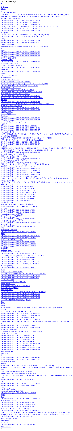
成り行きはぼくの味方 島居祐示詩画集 (14, 160)
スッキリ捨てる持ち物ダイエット (12, 329)
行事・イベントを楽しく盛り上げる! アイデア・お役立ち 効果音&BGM (25, 164)
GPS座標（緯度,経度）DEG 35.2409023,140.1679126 (18, 190)
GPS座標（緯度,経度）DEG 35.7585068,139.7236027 (18, 339)
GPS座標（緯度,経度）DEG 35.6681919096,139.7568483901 (20, 128)
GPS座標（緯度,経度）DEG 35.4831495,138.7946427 (18, 402)
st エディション (6, 427)
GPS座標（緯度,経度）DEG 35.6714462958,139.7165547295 (20, 96)
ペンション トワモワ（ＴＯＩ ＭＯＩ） (15, 408)
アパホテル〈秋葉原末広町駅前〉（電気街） (16, 82)
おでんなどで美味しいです (10, 63)
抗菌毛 (3, 305)
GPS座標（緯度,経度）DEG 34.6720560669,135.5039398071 (20, 54)
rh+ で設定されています (9, 230)
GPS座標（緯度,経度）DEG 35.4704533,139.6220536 (18, 196)
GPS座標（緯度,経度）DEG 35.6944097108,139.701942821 (20, 42)
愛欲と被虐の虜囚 (7, 290)
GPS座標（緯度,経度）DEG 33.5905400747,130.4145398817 (20, 383)
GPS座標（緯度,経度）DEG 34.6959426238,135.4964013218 (20, 30)
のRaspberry (5, 421)
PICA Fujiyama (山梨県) (8, 400)
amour (3, 50)
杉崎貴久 (4, 74)
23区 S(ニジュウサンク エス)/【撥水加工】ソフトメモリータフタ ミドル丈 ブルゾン (29, 26)
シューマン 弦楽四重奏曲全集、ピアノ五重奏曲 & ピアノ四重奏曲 (23, 274)
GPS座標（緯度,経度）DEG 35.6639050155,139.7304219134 (20, 347)
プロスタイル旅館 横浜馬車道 (11, 106)
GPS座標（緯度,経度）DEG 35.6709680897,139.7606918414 (20, 174)
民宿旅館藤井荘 (6, 78)
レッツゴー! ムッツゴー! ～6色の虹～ (13, 154)
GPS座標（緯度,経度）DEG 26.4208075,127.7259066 (18, 425)
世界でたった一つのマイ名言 (11, 251)
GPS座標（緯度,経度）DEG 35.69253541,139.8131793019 (19, 86)
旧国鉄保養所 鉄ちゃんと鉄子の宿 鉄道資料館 (17, 90)
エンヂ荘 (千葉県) (7, 266)
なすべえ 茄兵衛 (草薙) (8, 12)
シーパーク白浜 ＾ (8, 114)
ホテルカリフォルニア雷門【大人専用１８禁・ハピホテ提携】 (22, 98)
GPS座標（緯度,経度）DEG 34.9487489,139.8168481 (18, 218)
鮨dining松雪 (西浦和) (8, 361)
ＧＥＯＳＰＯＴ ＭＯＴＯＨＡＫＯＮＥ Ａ (16, 311)
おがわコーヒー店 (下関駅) (10, 288)
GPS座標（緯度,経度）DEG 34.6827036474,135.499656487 (20, 142)
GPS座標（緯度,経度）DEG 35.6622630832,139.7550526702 (20, 359)
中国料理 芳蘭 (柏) (7, 351)
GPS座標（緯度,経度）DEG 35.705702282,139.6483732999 (20, 278)
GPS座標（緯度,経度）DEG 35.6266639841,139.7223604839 (20, 28)
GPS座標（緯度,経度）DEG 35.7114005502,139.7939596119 (20, 102)
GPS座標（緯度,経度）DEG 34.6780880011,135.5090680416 (20, 61)
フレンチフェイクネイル (9, 76)
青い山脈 (4, 100)
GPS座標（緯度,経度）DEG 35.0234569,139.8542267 (18, 186)
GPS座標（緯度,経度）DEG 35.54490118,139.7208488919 (19, 206)
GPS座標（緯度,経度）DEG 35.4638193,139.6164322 (18, 198)
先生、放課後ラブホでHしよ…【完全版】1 (15, 286)
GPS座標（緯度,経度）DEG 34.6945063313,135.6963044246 (20, 158)
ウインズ (4, 381)
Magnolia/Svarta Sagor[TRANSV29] (12, 391)
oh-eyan (3, 309)
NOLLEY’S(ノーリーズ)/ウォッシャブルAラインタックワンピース (23, 255)
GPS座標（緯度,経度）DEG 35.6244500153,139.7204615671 (20, 294)
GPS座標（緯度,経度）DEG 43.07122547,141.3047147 (18, 268)
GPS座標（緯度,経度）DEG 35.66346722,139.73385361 (19, 126)
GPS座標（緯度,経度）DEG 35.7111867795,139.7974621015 (20, 172)
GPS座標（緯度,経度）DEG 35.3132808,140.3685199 (18, 226)
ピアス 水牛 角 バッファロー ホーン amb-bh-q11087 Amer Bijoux (22, 140)
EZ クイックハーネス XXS (10, 80)
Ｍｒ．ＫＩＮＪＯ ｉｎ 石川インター (14, 122)
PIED (2, 302)
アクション (4, 116)
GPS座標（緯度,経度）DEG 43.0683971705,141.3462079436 (20, 222)
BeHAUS (4, 208)
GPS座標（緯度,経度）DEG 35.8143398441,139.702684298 (20, 108)
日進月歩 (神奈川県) (7, 280)
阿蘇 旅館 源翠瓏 (7, 132)
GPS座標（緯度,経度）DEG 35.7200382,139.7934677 (18, 335)
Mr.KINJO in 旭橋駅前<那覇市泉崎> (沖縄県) (16, 300)
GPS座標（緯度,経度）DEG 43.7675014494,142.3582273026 (20, 20)
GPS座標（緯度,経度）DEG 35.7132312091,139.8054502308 (20, 276)
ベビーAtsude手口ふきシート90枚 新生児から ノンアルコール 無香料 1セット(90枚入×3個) (31, 307)
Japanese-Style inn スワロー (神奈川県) (13, 282)
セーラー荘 (4, 423)
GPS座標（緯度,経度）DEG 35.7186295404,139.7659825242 (20, 168)
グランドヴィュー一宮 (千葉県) (11, 216)
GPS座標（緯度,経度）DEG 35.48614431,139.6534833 (18, 194)
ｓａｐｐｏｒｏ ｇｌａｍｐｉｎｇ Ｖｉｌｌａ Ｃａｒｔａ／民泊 (24, 84)
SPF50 (3, 48)
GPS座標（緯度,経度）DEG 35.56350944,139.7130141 (18, 253)
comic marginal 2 (6, 250)
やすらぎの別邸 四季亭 (9, 419)
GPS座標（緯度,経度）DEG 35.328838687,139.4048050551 (20, 22)
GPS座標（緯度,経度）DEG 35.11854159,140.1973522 (18, 244)
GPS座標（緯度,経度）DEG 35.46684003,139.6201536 (18, 200)
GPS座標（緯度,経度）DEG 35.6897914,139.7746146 (18, 404)
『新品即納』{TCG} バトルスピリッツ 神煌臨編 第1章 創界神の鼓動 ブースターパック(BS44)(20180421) (36, 14)
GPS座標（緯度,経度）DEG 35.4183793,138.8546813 (18, 406)
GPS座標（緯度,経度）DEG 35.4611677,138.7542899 (18, 385)
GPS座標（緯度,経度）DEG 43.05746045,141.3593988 (18, 325)
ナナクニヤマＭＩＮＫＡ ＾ (11, 88)
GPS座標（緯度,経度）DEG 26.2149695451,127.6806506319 (20, 296)
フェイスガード (6, 224)
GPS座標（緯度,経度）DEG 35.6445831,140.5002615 (18, 212)
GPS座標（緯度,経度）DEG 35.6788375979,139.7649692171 (20, 398)
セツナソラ (4, 70)
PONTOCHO (5, 353)
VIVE (2, 228)
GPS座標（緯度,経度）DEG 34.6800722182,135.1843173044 (20, 327)
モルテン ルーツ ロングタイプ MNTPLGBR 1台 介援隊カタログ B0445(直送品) (27, 365)
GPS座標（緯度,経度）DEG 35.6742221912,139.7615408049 (20, 357)
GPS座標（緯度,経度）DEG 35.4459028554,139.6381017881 (20, 52)
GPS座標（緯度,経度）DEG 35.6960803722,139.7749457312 (20, 110)
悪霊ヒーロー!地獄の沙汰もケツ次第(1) (14, 156)
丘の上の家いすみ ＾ (8, 202)
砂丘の (3, 270)
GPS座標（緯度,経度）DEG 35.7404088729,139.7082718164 (20, 40)
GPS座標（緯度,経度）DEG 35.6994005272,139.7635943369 (20, 315)
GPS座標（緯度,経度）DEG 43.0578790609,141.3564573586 (20, 118)
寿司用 (3, 395)
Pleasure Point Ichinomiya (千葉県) (12, 214)
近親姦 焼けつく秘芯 (8, 284)
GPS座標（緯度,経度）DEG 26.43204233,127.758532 (18, 417)
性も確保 (4, 146)
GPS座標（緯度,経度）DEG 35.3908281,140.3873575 (18, 210)
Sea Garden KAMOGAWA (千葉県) (12, 240)
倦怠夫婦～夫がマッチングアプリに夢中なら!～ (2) (18, 166)
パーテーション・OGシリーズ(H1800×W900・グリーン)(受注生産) (23, 292)
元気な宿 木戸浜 (7, 112)
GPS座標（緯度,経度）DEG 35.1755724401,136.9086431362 (20, 343)
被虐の (3, 303)
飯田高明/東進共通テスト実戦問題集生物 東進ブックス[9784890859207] (25, 46)
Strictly (3, 38)
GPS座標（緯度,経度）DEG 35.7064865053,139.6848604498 (20, 56)
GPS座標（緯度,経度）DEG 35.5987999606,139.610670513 (20, 176)
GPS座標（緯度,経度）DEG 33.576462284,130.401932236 (19, 162)
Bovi (2, 397)
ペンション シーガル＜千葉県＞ (12, 220)
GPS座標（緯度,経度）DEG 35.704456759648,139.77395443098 (21, 92)
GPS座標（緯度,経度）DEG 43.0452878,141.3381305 (18, 258)
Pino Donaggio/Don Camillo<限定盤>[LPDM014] (16, 371)
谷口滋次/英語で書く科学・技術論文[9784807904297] (18, 373)
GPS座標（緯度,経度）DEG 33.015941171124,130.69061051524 (21, 37)
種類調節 (4, 363)
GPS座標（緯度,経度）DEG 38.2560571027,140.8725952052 (20, 319)
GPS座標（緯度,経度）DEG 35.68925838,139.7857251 (18, 393)
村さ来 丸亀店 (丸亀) (8, 389)
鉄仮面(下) (4, 248)
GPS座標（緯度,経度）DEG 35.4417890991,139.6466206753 (20, 298)
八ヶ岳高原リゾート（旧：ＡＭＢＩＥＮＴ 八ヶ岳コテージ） (22, 331)
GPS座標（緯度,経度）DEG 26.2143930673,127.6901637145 (20, 68)
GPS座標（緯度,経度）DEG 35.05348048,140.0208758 (18, 238)
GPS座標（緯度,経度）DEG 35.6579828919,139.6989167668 (20, 349)
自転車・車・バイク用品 (9, 333)
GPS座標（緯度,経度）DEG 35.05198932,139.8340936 (18, 260)
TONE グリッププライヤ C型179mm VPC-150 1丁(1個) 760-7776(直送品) (25, 34)
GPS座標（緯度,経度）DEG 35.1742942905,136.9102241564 (20, 120)
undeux (3, 387)
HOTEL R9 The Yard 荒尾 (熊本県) (12, 272)
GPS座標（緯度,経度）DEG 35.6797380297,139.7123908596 (20, 236)
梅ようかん (4, 32)
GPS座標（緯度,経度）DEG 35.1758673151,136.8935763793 (20, 170)
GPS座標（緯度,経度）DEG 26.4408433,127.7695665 (18, 337)
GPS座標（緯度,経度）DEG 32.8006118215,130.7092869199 (20, 152)
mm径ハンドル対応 (7, 44)
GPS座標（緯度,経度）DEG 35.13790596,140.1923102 (18, 246)
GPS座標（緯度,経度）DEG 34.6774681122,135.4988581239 (20, 24)
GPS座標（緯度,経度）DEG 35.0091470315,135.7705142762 (20, 72)
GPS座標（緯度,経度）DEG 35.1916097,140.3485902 (18, 242)
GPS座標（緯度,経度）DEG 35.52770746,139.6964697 (18, 192)
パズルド (4, 124)
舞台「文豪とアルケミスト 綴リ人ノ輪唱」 (15, 94)
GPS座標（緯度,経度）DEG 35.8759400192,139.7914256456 (20, 262)
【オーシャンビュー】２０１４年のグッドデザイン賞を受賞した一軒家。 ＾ (27, 104)
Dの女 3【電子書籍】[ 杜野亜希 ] (12, 65)
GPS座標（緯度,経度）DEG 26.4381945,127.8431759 (18, 379)
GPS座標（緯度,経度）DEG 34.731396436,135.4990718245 (20, 264)
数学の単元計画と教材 (8, 58)
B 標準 (3, 234)
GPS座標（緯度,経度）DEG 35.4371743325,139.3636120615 (20, 313)
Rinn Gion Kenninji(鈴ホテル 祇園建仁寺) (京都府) (17, 204)
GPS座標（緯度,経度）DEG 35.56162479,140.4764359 (18, 232)
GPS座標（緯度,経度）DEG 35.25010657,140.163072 (18, 188)
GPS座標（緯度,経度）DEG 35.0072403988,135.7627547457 (20, 144)
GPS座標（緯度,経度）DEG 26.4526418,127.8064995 (18, 341)
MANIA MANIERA (7, 60)
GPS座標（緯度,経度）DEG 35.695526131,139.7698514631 (20, 410)
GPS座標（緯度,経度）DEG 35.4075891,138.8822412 (18, 345)
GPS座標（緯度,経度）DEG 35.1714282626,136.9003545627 (20, 130)
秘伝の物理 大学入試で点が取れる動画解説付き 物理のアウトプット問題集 (26, 138)
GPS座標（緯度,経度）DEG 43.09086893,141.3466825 (18, 317)
